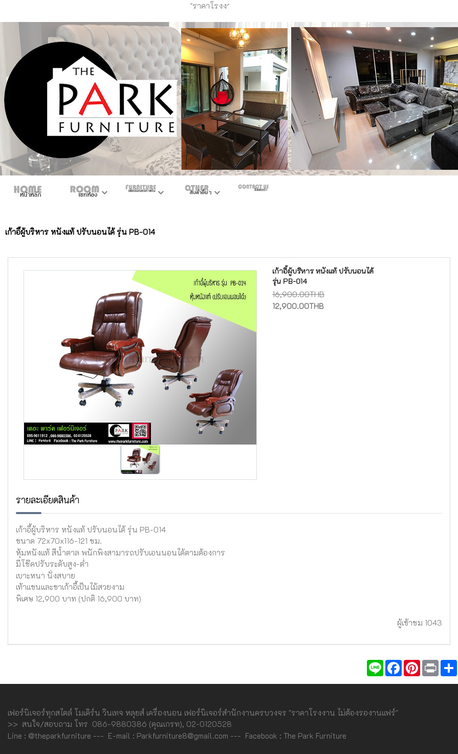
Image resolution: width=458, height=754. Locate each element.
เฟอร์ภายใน (140, 193)
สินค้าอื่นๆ (197, 193)
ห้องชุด (84, 193)
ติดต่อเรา (253, 193)
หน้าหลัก (28, 193)
